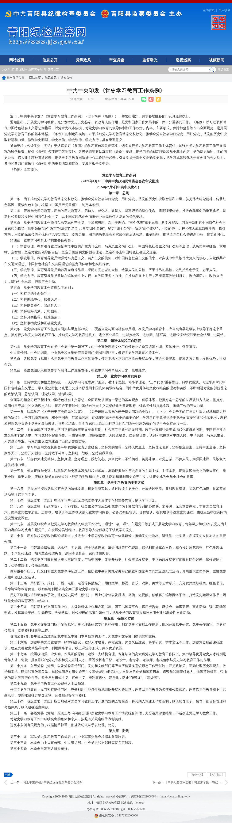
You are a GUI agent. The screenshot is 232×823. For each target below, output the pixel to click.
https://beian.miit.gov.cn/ (175, 796)
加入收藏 (224, 10)
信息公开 (50, 60)
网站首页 (16, 60)
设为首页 (209, 10)
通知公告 (66, 77)
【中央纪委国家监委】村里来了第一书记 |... (193, 782)
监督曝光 (150, 60)
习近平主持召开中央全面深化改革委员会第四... (54, 782)
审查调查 (116, 60)
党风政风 (83, 60)
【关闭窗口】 (216, 774)
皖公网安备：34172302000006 (116, 815)
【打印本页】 (196, 774)
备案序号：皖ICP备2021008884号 (137, 796)
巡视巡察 (183, 60)
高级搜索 (223, 69)
